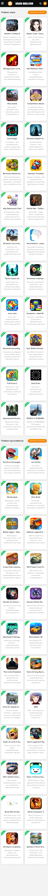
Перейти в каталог (37, 12)
